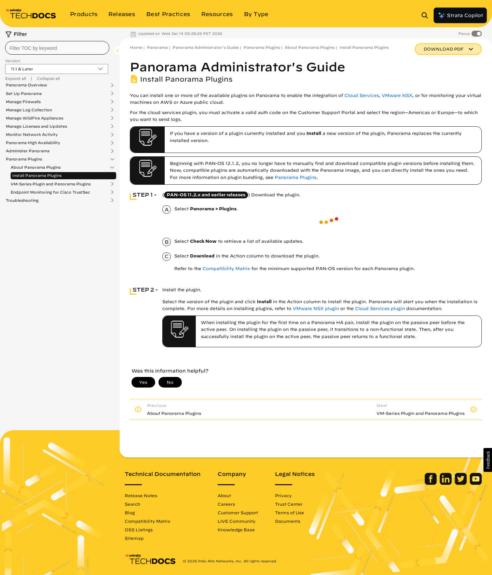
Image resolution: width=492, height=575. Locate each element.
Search (132, 504)
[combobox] (57, 48)
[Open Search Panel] (427, 15)
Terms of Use (289, 512)
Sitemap (134, 538)
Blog (130, 512)
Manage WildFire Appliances (34, 118)
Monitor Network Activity (32, 134)
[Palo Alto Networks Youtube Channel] (476, 483)
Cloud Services (361, 95)
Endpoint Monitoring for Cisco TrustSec (50, 192)
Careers (226, 504)
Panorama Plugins (24, 159)
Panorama (157, 47)
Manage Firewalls (23, 102)
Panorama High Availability (33, 143)
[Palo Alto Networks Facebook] (431, 483)
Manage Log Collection (29, 110)
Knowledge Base (236, 529)
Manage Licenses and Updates (36, 126)
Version (12, 60)
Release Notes (141, 495)
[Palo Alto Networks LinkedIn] (446, 483)
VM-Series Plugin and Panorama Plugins (51, 184)
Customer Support (238, 512)
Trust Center (288, 504)
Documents (287, 521)
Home (136, 47)
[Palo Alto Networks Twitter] (461, 483)
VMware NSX (397, 95)
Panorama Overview (26, 85)
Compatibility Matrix (226, 268)
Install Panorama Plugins (37, 175)
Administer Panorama (28, 151)
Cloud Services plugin (380, 308)
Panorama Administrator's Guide (206, 47)
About (224, 495)
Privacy (283, 495)
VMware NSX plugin (316, 308)
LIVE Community (237, 521)
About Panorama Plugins (35, 167)
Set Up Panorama (24, 94)
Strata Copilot (460, 15)
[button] (487, 460)
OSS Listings (139, 529)
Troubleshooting (22, 200)
